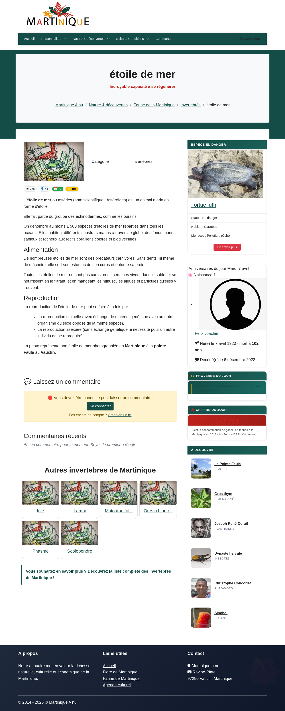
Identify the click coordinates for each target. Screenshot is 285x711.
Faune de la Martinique (154, 105)
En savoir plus (227, 247)
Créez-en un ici (120, 415)
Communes (163, 38)
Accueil (29, 38)
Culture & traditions (132, 38)
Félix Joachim (207, 333)
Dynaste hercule (228, 553)
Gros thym (223, 494)
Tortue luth (203, 205)
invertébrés (160, 571)
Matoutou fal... (119, 510)
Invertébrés (191, 105)
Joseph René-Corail (231, 523)
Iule (40, 510)
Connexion (249, 38)
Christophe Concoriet (232, 583)
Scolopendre (79, 551)
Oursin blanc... (158, 510)
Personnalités (53, 38)
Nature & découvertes (91, 38)
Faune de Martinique (121, 678)
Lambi (80, 510)
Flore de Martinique (120, 672)
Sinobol (221, 613)
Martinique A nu (69, 105)
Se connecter (100, 406)
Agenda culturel (117, 685)
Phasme (40, 551)
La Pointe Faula (227, 464)
